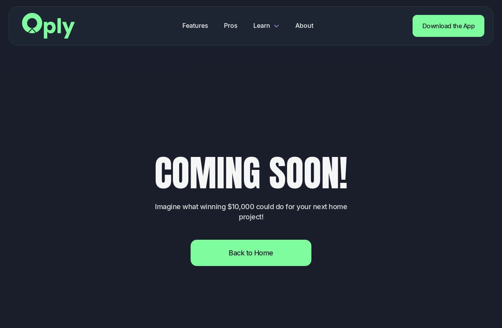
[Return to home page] (48, 26)
